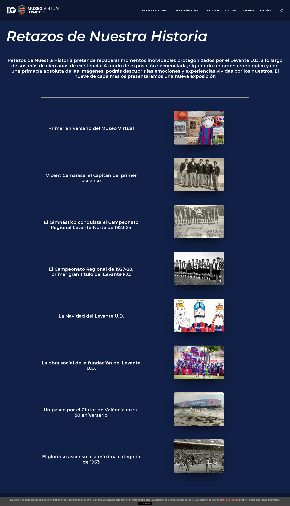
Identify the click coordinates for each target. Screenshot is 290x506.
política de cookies (229, 500)
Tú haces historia (154, 10)
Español (265, 10)
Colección (211, 10)
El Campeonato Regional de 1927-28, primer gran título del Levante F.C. (91, 271)
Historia (231, 10)
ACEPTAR (145, 503)
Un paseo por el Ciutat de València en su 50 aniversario (91, 412)
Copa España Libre (185, 10)
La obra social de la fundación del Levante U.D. (91, 365)
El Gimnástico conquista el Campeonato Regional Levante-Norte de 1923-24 (91, 225)
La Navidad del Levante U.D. (91, 316)
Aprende (248, 10)
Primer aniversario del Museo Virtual (91, 128)
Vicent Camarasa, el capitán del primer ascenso (91, 178)
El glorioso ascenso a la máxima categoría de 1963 (91, 459)
